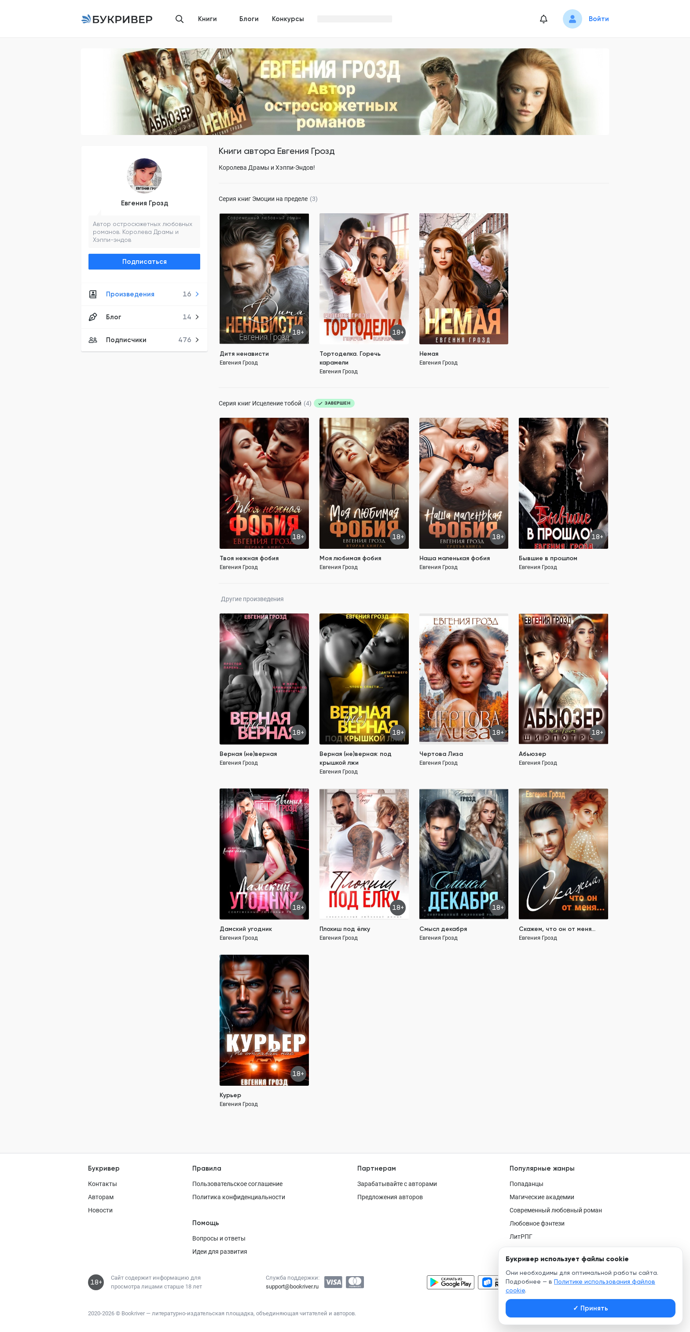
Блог (144, 317)
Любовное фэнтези (537, 1223)
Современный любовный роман (556, 1210)
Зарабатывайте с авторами (397, 1183)
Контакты (102, 1183)
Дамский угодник (246, 929)
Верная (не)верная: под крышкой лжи (355, 758)
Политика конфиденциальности (238, 1197)
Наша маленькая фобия (454, 558)
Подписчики (144, 340)
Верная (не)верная (248, 754)
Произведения (144, 294)
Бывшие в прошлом (548, 558)
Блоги (249, 19)
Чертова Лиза (441, 754)
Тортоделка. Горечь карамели (350, 358)
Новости (100, 1210)
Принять (590, 1308)
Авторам (101, 1197)
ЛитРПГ (521, 1236)
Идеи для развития (219, 1251)
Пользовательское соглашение (237, 1183)
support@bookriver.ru (292, 1286)
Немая (428, 354)
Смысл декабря (443, 929)
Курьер (230, 1095)
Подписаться (144, 262)
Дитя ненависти (244, 354)
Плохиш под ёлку (344, 929)
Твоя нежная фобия (249, 558)
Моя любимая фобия (350, 558)
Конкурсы (288, 19)
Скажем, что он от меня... (557, 929)
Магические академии (542, 1197)
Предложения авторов (390, 1197)
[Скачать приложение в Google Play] (450, 1282)
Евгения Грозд (144, 203)
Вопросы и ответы (219, 1238)
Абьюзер (532, 754)
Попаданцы (526, 1183)
